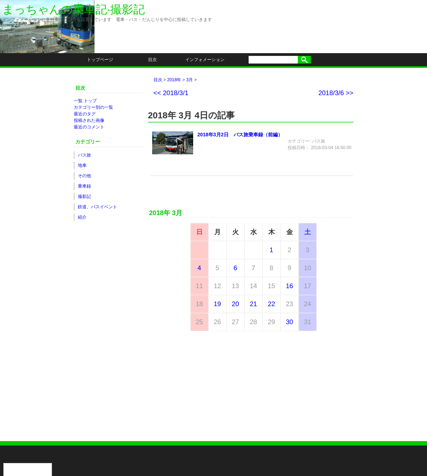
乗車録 (84, 186)
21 (253, 304)
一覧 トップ (85, 100)
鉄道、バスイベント (97, 206)
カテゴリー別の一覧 (93, 107)
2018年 (174, 79)
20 (235, 304)
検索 (304, 60)
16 (289, 286)
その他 (84, 175)
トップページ (100, 59)
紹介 (82, 217)
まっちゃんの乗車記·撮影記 (73, 9)
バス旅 (84, 155)
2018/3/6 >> (335, 93)
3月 (189, 79)
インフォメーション (205, 59)
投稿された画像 (89, 120)
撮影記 (84, 196)
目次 (152, 59)
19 (217, 304)
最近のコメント (89, 127)
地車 (82, 165)
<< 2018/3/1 (171, 93)
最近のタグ (85, 114)
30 (289, 322)
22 (271, 304)
